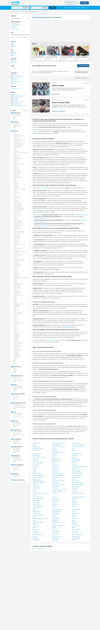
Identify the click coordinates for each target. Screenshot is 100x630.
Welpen (15, 359)
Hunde (26, 11)
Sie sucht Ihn (16, 396)
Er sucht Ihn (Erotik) (17, 416)
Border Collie (16, 173)
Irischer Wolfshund (18, 248)
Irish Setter (16, 250)
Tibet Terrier (16, 338)
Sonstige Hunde (17, 356)
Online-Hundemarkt (52, 340)
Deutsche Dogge (17, 203)
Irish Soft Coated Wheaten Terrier (21, 251)
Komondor (16, 263)
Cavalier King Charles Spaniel (20, 189)
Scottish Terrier (17, 324)
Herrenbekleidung (17, 458)
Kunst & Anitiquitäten (17, 431)
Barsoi (15, 149)
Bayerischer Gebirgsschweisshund (21, 152)
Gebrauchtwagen (16, 114)
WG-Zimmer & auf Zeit (18, 126)
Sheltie (15, 327)
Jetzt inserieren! (83, 65)
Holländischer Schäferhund (19, 244)
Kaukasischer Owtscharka (19, 258)
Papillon (15, 296)
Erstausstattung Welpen (82, 214)
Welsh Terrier (16, 344)
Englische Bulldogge (18, 221)
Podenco (15, 301)
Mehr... (14, 118)
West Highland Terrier (18, 346)
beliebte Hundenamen (40, 218)
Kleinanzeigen (15, 11)
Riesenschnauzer (17, 314)
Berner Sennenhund (18, 158)
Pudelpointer (16, 309)
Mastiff (15, 282)
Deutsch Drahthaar (18, 202)
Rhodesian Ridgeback (18, 312)
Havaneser (16, 242)
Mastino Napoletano (18, 283)
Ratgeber (78, 7)
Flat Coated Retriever (18, 228)
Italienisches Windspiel (18, 254)
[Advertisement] (20, 493)
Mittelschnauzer (17, 286)
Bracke (15, 180)
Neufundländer (17, 292)
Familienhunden (71, 145)
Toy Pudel (16, 340)
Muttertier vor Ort (15, 88)
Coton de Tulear (17, 197)
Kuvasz (15, 267)
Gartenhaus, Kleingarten (18, 380)
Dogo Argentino (17, 215)
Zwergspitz (16, 353)
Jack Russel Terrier (18, 256)
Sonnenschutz (16, 377)
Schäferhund (16, 234)
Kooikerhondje (17, 264)
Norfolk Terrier (17, 293)
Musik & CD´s (16, 469)
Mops (15, 289)
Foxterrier (16, 229)
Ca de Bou (16, 184)
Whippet (15, 347)
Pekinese (15, 298)
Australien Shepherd (18, 147)
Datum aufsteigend (82, 78)
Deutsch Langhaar (17, 212)
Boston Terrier (17, 176)
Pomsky (15, 302)
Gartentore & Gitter (17, 378)
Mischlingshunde (17, 288)
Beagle (15, 154)
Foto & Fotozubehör (17, 423)
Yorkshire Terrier (17, 349)
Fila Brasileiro (16, 227)
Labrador (16, 270)
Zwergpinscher (17, 350)
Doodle (15, 219)
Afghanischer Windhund (19, 135)
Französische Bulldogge (19, 231)
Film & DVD (15, 467)
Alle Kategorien (25, 110)
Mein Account (85, 7)
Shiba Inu (16, 328)
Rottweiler (16, 315)
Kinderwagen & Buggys (18, 387)
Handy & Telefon (16, 425)
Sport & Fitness (16, 440)
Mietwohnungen (16, 124)
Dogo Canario (17, 216)
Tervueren (16, 334)
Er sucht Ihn (15, 398)
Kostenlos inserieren (69, 7)
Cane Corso (16, 187)
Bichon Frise (16, 163)
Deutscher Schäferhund (19, 208)
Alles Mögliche (16, 476)
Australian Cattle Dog (18, 145)
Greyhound (16, 240)
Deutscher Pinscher (18, 206)
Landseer (16, 272)
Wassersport (16, 442)
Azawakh (15, 148)
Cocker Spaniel (17, 196)
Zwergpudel (16, 351)
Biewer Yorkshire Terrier (19, 164)
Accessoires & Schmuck (18, 460)
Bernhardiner (16, 160)
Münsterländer (17, 290)
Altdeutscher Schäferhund (19, 141)
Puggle (15, 311)
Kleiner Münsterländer (18, 260)
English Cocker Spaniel (18, 222)
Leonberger (16, 273)
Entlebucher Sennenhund (19, 225)
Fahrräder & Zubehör (17, 115)
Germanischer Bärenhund (19, 232)
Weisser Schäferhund (18, 343)
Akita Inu (15, 138)
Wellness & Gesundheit (18, 443)
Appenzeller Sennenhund (19, 144)
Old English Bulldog (18, 295)
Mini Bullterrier (17, 285)
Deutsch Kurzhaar (33, 11)
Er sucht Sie (15, 395)
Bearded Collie (17, 155)
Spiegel (14, 371)
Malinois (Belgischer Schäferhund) (21, 277)
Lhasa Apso (16, 274)
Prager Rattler (16, 305)
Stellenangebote (16, 448)
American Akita (17, 142)
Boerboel (16, 167)
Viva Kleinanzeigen (62, 283)
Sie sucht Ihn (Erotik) (17, 414)
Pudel (15, 308)
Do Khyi (15, 218)
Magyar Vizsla (17, 276)
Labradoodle (16, 269)
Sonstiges (15, 369)
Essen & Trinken (16, 433)
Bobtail (15, 165)
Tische (14, 368)
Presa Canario (17, 306)
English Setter (17, 224)
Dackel (15, 199)
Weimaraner (16, 341)
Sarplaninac (16, 321)
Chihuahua (16, 192)
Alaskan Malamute (17, 139)
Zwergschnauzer (17, 354)
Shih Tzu (15, 330)
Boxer (15, 179)
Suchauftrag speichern (81, 72)
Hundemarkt (43, 188)
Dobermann (16, 213)
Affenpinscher (17, 134)
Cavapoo (15, 190)
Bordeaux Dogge (17, 171)
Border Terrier (17, 174)
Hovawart (16, 245)
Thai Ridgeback (17, 335)
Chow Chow (16, 193)
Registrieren (47, 283)
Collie (15, 195)
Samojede (16, 320)
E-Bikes (14, 117)
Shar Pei (15, 325)
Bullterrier (16, 183)
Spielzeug (15, 389)
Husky (15, 247)
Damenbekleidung (17, 457)
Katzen (14, 360)
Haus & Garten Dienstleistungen (20, 405)
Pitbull (15, 299)
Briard (15, 161)
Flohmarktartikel (16, 475)
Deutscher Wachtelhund (19, 209)
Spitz (15, 331)
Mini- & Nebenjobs (17, 451)
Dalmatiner (16, 200)
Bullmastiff (16, 181)
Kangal (15, 257)
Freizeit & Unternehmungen (19, 434)
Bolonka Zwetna (17, 170)
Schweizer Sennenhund (19, 322)
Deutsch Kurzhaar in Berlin (40, 548)
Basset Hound (17, 151)
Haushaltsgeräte (16, 422)
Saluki (15, 318)
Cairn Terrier (16, 186)
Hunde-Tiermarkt (70, 125)
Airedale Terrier (17, 136)
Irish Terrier (16, 253)
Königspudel (16, 261)
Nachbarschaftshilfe (17, 404)
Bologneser (16, 168)
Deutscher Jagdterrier (18, 205)
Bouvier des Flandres (18, 177)
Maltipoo (15, 280)
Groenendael (16, 241)
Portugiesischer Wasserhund (20, 304)
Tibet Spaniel (16, 337)
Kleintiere (15, 362)
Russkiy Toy (16, 317)
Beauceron (16, 157)
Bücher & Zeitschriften (18, 466)
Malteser (15, 279)
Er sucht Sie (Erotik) (17, 413)
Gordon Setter (17, 238)
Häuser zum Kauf (17, 123)
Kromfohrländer (17, 266)
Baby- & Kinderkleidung (18, 386)
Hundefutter (16, 357)
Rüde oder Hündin (44, 225)
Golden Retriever (17, 237)
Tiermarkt (21, 11)
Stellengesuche (16, 449)
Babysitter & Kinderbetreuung (19, 407)
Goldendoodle (17, 235)
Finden (53, 7)
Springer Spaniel (17, 333)
